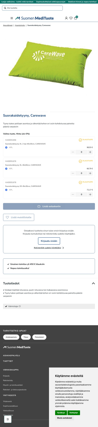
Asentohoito (20, 25)
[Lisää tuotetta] (90, 152)
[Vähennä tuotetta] (72, 152)
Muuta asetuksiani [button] (64, 418)
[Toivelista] (70, 18)
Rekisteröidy (8, 380)
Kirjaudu (6, 376)
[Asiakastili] (66, 18)
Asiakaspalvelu (11, 337)
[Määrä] (81, 152)
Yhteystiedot (8, 415)
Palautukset (39, 337)
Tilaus (26, 337)
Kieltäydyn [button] (74, 413)
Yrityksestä (7, 401)
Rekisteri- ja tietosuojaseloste (14, 389)
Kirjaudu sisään (49, 240)
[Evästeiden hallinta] (7, 419)
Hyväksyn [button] (61, 413)
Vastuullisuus (8, 410)
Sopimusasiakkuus (10, 406)
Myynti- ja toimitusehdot (13, 385)
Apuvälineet (8, 25)
